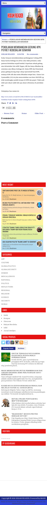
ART (3, 259)
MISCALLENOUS (8, 276)
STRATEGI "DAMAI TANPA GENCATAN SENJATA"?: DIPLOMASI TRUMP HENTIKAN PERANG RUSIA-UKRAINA (19, 230)
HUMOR (4, 273)
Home (4, 39)
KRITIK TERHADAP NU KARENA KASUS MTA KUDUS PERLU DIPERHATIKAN (26, 355)
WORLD (4, 304)
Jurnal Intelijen (10, 330)
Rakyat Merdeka (10, 324)
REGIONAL (5, 290)
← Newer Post (8, 113)
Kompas (7, 318)
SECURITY (5, 301)
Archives (21, 348)
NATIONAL (5, 280)
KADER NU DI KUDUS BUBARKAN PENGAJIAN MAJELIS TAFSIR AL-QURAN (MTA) (21, 386)
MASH (43, 498)
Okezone (7, 321)
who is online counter (4, 438)
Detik (6, 315)
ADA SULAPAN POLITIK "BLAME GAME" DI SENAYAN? (19, 242)
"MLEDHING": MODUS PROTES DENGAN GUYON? (25, 415)
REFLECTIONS (7, 287)
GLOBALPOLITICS (8, 266)
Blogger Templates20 (28, 503)
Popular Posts (8, 348)
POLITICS (5, 283)
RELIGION (5, 294)
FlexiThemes (12, 501)
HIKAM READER (22, 498)
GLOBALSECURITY (8, 269)
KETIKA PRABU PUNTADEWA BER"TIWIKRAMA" (25, 400)
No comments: (32, 54)
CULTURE (5, 262)
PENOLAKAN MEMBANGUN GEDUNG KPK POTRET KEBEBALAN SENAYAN (21, 48)
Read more (13, 199)
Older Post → (40, 113)
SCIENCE (5, 297)
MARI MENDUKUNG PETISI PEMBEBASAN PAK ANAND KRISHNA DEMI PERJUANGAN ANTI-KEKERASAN (21, 372)
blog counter (8, 438)
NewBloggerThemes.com (37, 501)
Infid (5, 327)
